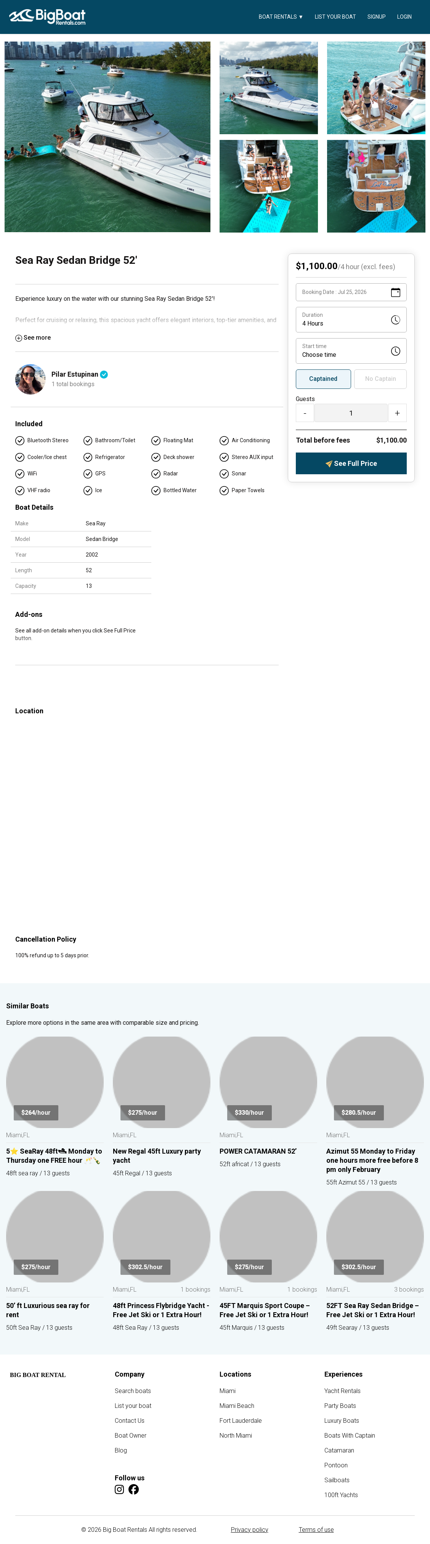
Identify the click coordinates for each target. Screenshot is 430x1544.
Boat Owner (130, 1435)
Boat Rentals (281, 17)
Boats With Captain (349, 1435)
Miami (228, 1391)
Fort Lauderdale (241, 1420)
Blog (121, 1450)
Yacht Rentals (342, 1391)
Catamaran (339, 1450)
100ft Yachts (341, 1495)
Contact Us (129, 1420)
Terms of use (316, 1530)
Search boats (133, 1391)
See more (33, 337)
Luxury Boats (341, 1420)
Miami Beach (237, 1405)
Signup (376, 17)
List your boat (335, 17)
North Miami (236, 1435)
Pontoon (336, 1465)
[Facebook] (133, 1489)
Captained (323, 378)
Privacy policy (249, 1530)
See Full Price (351, 463)
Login (404, 17)
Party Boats (340, 1405)
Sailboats (337, 1480)
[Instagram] (119, 1489)
